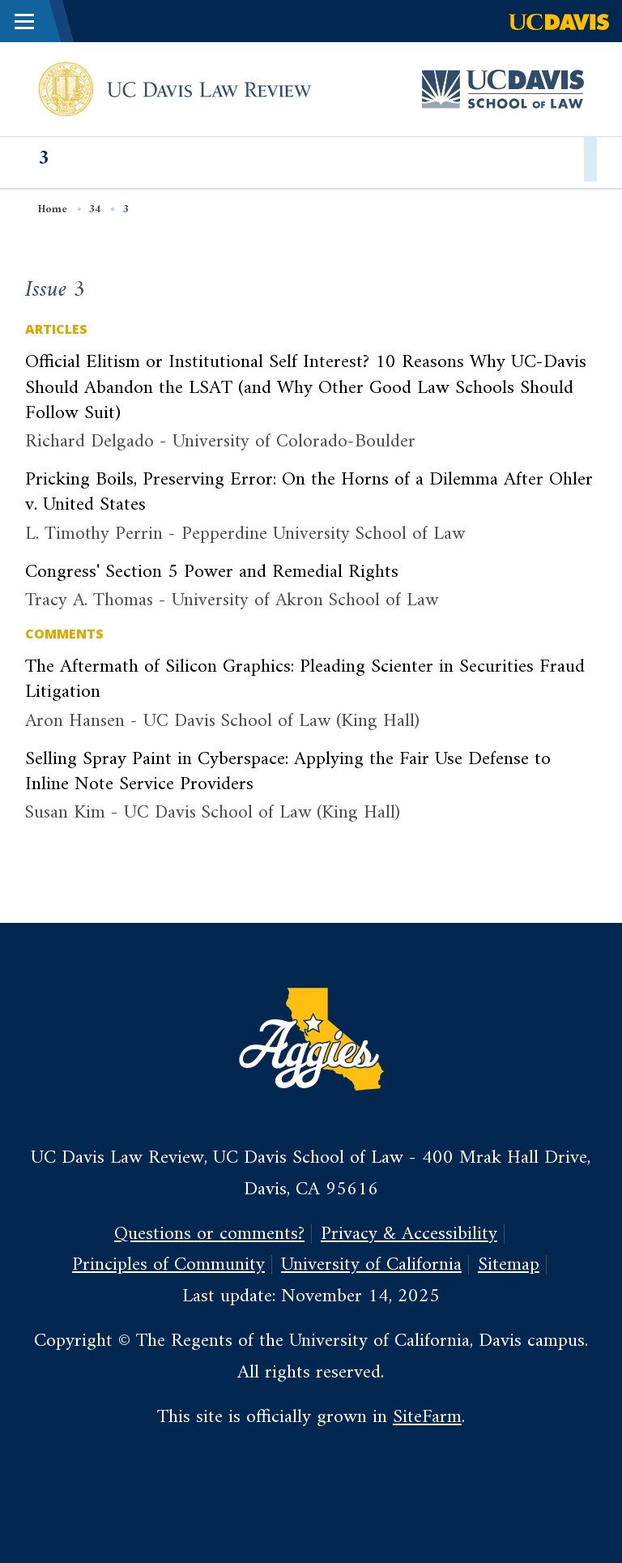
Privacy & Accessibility (409, 1234)
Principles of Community (168, 1265)
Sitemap (508, 1265)
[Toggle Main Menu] (24, 21)
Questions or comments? (209, 1234)
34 (94, 209)
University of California (371, 1265)
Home (52, 209)
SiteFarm (427, 1417)
